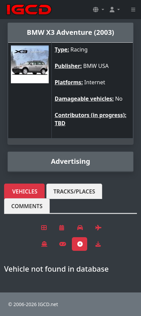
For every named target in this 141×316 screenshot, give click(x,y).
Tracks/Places (74, 191)
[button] (98, 9)
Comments (27, 206)
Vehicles (24, 191)
